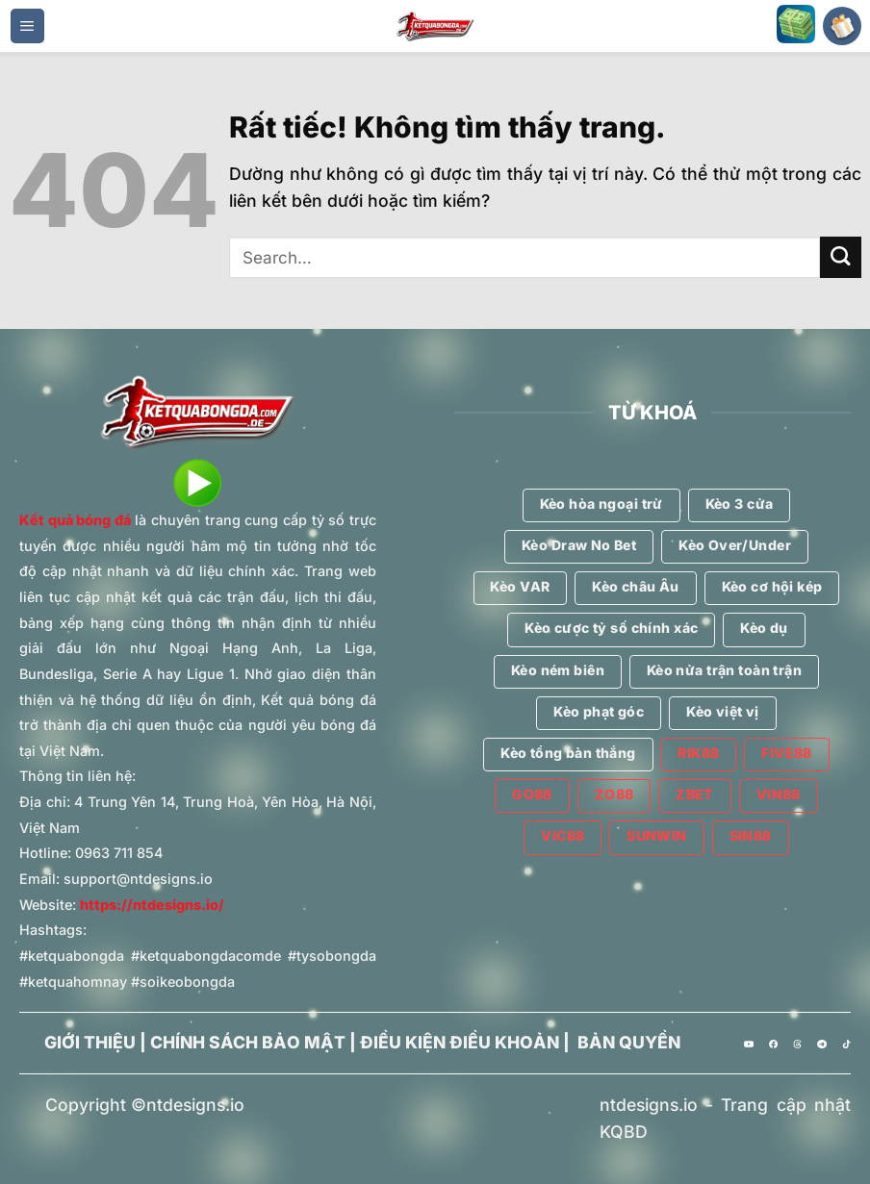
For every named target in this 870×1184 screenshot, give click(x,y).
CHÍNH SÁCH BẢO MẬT (247, 1042)
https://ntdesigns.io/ (152, 904)
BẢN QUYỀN (628, 1042)
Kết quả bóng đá (75, 520)
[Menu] (27, 26)
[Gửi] (840, 257)
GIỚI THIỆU (90, 1042)
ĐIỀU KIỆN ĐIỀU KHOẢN (459, 1042)
